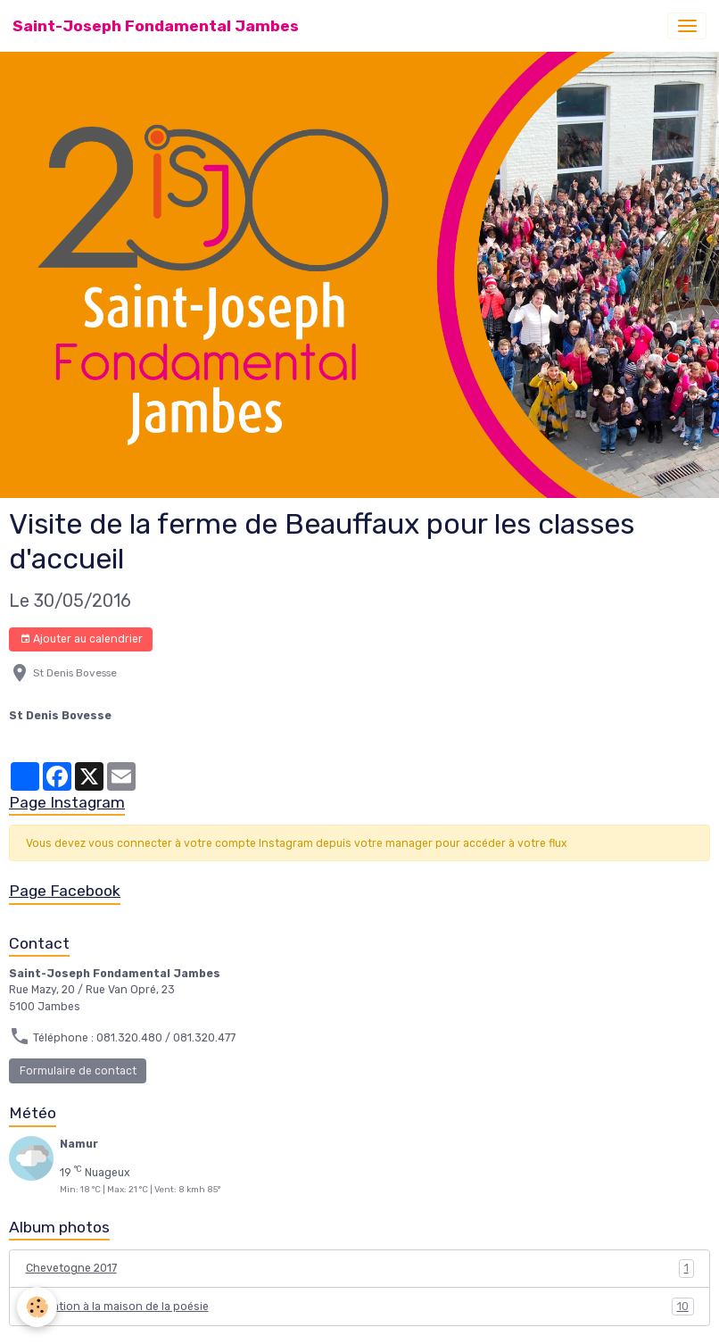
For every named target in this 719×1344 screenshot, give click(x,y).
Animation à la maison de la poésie (360, 1306)
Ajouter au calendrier (81, 639)
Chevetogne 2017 (360, 1268)
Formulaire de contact (78, 1071)
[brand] (155, 25)
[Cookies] (38, 1307)
